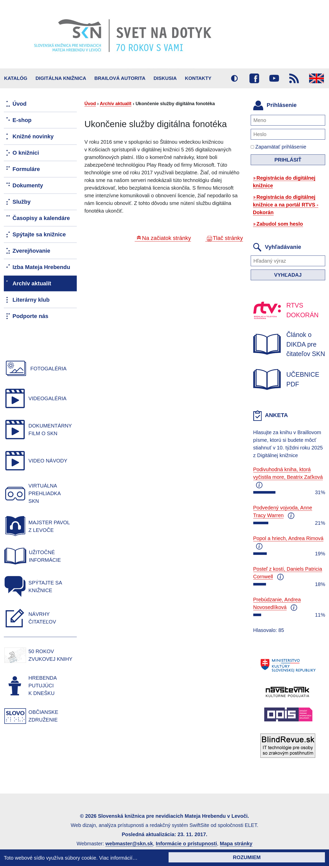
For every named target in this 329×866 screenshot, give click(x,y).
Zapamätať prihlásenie (278, 147)
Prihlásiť (287, 160)
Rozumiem (247, 857)
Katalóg (15, 78)
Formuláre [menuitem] (26, 169)
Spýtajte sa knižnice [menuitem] (39, 234)
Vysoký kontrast (234, 78)
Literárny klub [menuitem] (30, 300)
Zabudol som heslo (280, 224)
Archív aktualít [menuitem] (31, 283)
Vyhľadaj (288, 275)
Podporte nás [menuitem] (30, 316)
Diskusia (165, 78)
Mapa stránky (236, 843)
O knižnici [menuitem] (25, 153)
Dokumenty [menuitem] (27, 185)
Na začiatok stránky (166, 238)
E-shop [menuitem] (22, 120)
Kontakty (198, 78)
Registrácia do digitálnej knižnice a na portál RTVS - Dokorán (286, 204)
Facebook (254, 78)
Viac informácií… (118, 858)
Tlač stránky (228, 238)
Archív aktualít (115, 103)
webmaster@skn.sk (129, 843)
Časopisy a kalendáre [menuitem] (41, 218)
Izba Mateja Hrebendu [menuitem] (41, 267)
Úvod (90, 103)
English (316, 78)
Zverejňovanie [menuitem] (31, 251)
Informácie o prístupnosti (186, 843)
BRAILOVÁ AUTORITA (119, 78)
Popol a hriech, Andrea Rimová (288, 538)
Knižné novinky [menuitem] (33, 136)
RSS (294, 78)
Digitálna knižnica (60, 78)
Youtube (274, 78)
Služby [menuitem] (21, 202)
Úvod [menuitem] (19, 104)
